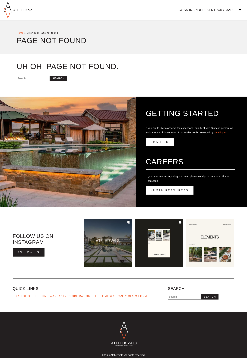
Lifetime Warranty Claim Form (121, 296)
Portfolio (21, 296)
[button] (240, 10)
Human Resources (169, 190)
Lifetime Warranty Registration (62, 296)
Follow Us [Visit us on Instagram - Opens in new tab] (29, 252)
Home (20, 32)
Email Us (160, 142)
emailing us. (221, 132)
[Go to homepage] (27, 10)
